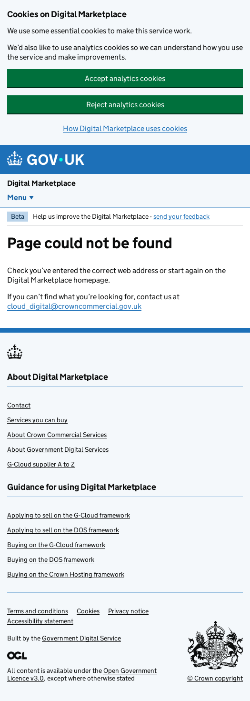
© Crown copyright (215, 678)
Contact (18, 405)
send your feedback (181, 216)
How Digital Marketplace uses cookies (125, 128)
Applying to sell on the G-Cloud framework (68, 515)
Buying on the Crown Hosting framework (65, 574)
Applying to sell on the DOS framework (63, 530)
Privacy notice (128, 611)
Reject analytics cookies (125, 104)
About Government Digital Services (58, 449)
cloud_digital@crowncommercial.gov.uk (74, 306)
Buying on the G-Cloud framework (56, 544)
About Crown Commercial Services (57, 434)
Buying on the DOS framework (50, 559)
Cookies (88, 611)
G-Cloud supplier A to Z (41, 464)
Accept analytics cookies (125, 78)
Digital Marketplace (41, 183)
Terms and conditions (37, 611)
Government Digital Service (81, 638)
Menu (17, 197)
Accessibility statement (40, 621)
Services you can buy (37, 420)
